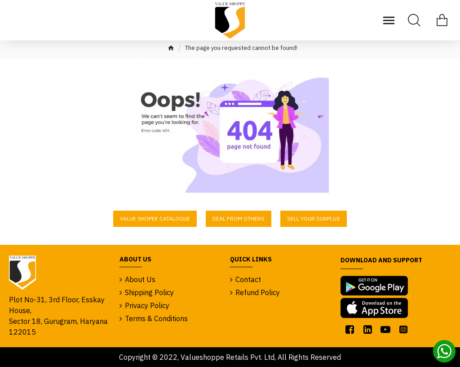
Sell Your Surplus (313, 218)
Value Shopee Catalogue (155, 218)
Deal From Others (238, 218)
